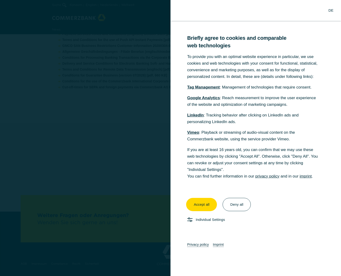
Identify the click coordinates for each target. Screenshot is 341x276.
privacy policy (267, 176)
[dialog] (170, 138)
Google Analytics (203, 98)
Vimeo (193, 132)
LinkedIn (195, 115)
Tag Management (203, 87)
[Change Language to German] (330, 10)
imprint (306, 176)
